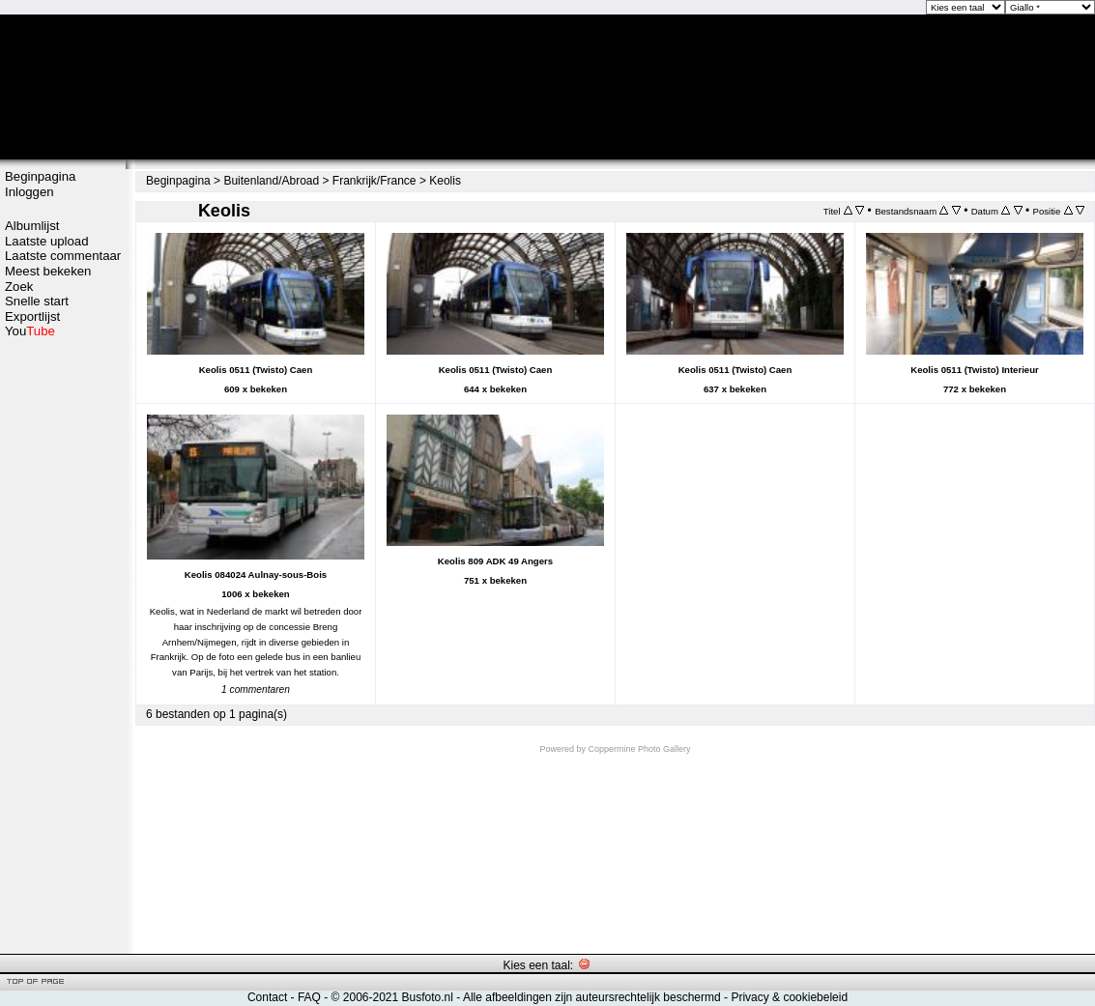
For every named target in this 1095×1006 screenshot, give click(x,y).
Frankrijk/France (374, 180)
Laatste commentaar (63, 255)
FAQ (309, 997)
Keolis (445, 180)
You (30, 331)
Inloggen (29, 192)
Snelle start (37, 301)
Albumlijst (32, 225)
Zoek (19, 286)
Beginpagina (40, 176)
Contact (267, 997)
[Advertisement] (63, 644)
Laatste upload (47, 241)
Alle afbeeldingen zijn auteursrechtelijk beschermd (592, 997)
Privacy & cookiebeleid (789, 997)
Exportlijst (32, 316)
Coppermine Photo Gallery (639, 749)
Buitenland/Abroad (271, 180)
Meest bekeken (48, 271)
